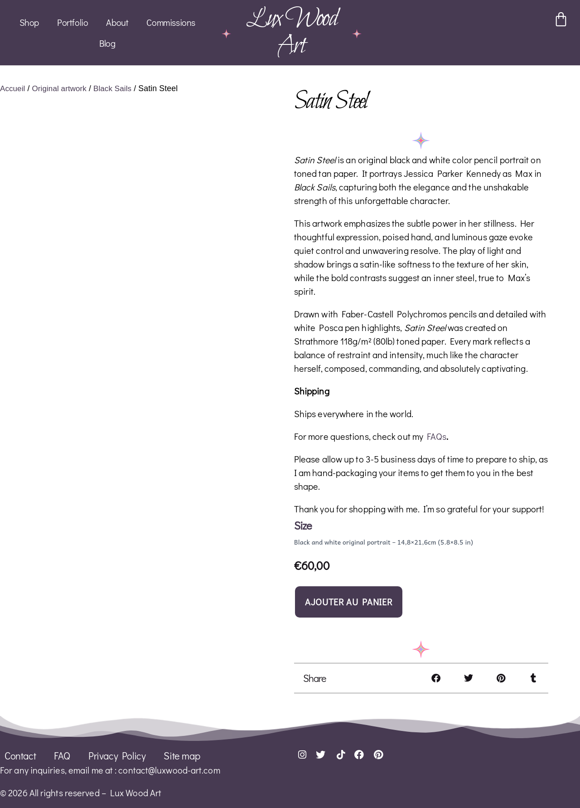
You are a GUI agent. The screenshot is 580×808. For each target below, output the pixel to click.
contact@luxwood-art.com (169, 769)
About (117, 22)
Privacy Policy (116, 755)
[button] (435, 677)
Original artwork (61, 87)
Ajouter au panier (348, 601)
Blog (107, 43)
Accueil (13, 87)
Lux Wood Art (291, 32)
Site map (182, 755)
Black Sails (117, 87)
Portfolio (72, 22)
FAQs (436, 436)
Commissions (170, 22)
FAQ (62, 755)
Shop (29, 22)
